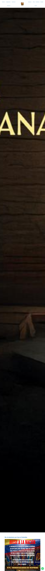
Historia (3, 2)
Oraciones (9, 5)
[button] (42, 568)
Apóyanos (30, 2)
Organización (8, 2)
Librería (36, 5)
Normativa (14, 2)
